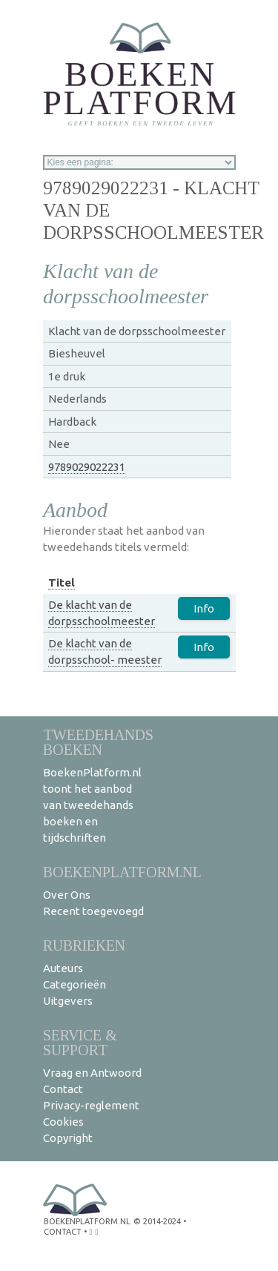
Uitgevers (68, 1000)
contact (63, 1231)
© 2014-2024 (157, 1221)
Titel (61, 582)
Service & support (80, 1042)
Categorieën (74, 984)
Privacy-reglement (91, 1105)
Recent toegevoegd (93, 911)
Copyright (68, 1138)
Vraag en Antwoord (92, 1072)
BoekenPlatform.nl (122, 871)
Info (203, 608)
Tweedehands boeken (98, 742)
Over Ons (66, 894)
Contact (63, 1089)
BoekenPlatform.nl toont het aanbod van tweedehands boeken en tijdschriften (92, 805)
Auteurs (63, 968)
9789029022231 (86, 466)
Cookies (63, 1121)
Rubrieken (84, 945)
